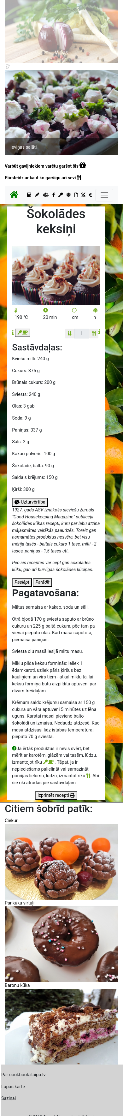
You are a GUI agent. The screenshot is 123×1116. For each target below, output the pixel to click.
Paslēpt (22, 582)
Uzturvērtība (30, 502)
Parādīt (42, 582)
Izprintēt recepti (56, 795)
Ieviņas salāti (23, 147)
